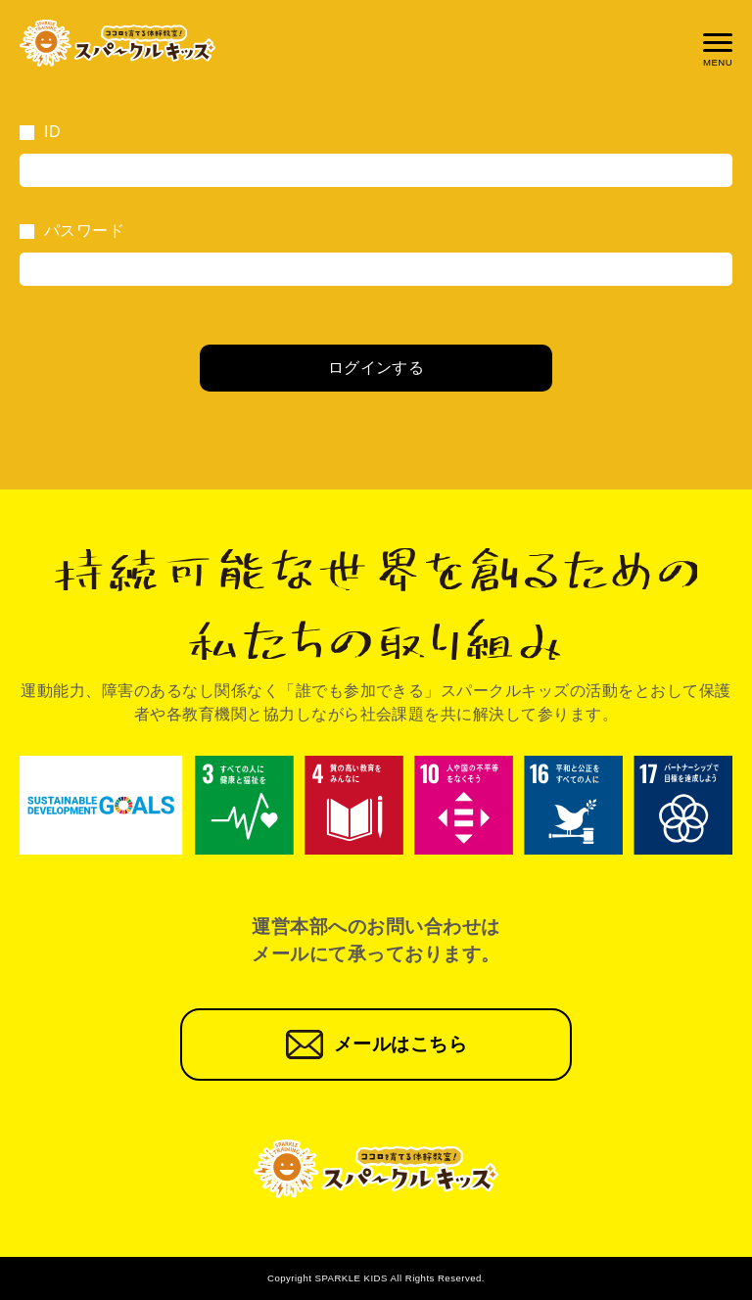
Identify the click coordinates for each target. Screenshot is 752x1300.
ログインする (376, 367)
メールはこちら (400, 1044)
